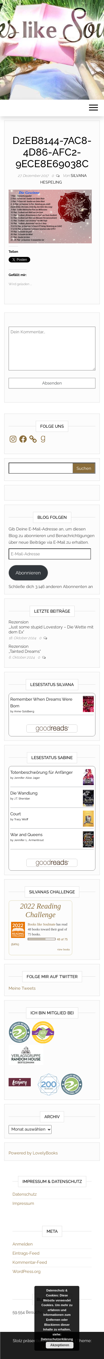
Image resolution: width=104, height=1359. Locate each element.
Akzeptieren (59, 1345)
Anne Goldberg (24, 711)
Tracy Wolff (21, 819)
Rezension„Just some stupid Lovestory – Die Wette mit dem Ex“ (51, 627)
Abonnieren (28, 573)
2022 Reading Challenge (40, 910)
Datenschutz (24, 1194)
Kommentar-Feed (29, 1262)
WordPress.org (26, 1271)
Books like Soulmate (41, 924)
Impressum (23, 1203)
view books (63, 949)
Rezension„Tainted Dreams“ (25, 649)
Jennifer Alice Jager (27, 777)
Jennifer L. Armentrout (29, 840)
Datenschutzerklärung (57, 1339)
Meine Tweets (22, 988)
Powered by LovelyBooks (33, 1153)
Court (15, 813)
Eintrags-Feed (25, 1253)
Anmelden (22, 1244)
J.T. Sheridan (22, 798)
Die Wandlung (23, 793)
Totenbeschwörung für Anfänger (41, 772)
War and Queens (26, 834)
